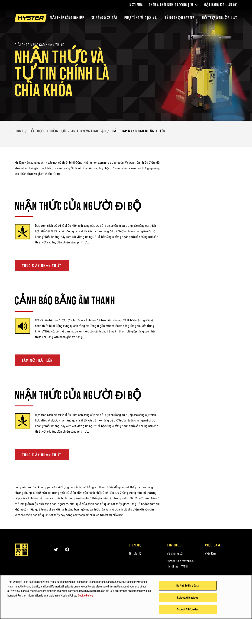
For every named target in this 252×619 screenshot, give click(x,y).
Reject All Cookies (187, 598)
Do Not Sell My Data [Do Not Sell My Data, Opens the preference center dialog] (187, 585)
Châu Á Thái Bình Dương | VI (173, 5)
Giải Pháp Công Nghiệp (67, 18)
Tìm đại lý (135, 553)
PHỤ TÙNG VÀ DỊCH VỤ (141, 18)
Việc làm (210, 553)
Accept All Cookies (188, 610)
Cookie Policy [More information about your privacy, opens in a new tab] (85, 595)
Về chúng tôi (175, 553)
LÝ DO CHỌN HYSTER (180, 18)
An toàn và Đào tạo (88, 131)
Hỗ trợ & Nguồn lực (47, 131)
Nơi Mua (136, 5)
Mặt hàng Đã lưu (220, 5)
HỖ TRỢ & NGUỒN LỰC (219, 18)
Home (19, 131)
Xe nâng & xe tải (104, 18)
